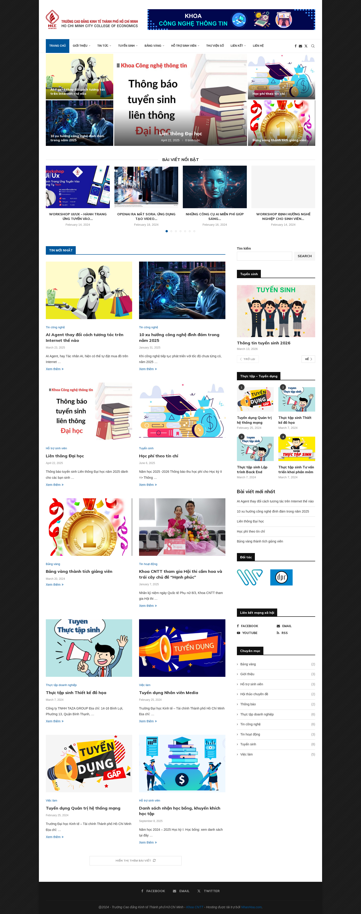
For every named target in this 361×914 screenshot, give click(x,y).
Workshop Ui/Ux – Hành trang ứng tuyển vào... (78, 216)
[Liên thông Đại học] (180, 100)
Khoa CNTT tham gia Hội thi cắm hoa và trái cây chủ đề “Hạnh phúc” (180, 574)
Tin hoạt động (277, 734)
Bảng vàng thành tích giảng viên (279, 140)
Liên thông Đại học (180, 133)
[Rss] (296, 633)
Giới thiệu (80, 45)
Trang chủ (57, 45)
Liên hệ (258, 45)
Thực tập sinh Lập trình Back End (252, 469)
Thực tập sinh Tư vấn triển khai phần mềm (296, 469)
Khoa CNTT (194, 907)
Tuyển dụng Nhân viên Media (168, 692)
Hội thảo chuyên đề (277, 694)
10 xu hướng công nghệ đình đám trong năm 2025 (273, 511)
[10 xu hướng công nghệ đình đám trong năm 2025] (79, 123)
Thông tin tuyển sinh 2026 (263, 343)
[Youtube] (256, 633)
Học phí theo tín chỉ (269, 94)
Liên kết (237, 45)
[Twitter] (306, 46)
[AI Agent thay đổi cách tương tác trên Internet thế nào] (79, 76)
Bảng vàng (153, 45)
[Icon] (255, 448)
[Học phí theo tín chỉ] (281, 76)
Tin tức (102, 45)
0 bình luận (192, 140)
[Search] (313, 46)
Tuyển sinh (126, 45)
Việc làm (277, 754)
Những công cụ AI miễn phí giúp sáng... (215, 216)
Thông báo (277, 704)
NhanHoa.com (251, 907)
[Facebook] (296, 46)
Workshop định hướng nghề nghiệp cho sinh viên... (283, 216)
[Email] (300, 46)
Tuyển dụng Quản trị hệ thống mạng (83, 808)
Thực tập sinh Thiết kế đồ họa (76, 692)
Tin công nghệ (277, 724)
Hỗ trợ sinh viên (183, 45)
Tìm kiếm (244, 248)
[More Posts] (136, 860)
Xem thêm (55, 369)
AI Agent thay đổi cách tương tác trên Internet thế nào (77, 91)
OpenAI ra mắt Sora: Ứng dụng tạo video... (146, 216)
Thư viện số (215, 45)
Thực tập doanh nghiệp (277, 714)
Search (305, 256)
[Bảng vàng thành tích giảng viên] (281, 123)
